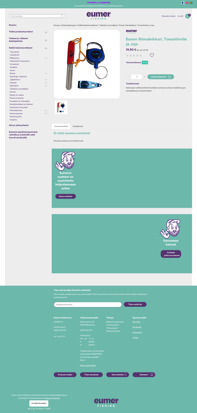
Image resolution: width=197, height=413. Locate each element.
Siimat (12, 73)
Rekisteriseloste (113, 331)
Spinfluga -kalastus (18, 76)
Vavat (12, 70)
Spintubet (14, 86)
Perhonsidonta (16, 113)
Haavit (13, 92)
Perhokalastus (16, 110)
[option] (87, 64)
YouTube (136, 322)
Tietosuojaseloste (52, 398)
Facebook (137, 327)
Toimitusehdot (112, 325)
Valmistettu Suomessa (20, 61)
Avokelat (13, 67)
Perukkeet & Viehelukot (20, 101)
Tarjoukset (14, 52)
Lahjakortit (14, 55)
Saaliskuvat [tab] (78, 126)
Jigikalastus (15, 79)
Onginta (13, 120)
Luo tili (180, 16)
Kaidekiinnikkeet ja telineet (21, 104)
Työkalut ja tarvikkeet (19, 89)
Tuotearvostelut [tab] (61, 126)
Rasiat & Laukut (17, 95)
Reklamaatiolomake (115, 322)
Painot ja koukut (17, 98)
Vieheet (13, 83)
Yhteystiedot (112, 328)
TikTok (135, 338)
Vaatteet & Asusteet (19, 107)
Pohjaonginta (16, 116)
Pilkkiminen (14, 58)
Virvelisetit (14, 64)
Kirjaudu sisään (169, 16)
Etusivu (57, 25)
